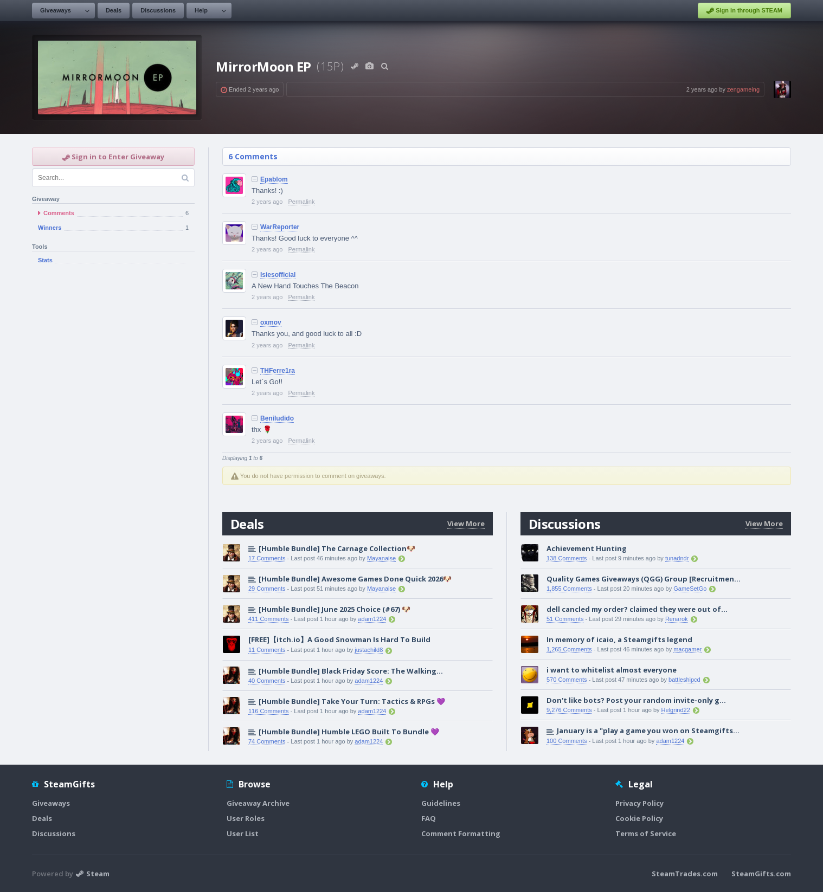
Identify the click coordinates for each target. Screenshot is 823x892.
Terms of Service (645, 833)
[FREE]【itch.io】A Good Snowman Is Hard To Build (339, 639)
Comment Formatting (460, 833)
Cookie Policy (639, 818)
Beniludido (277, 418)
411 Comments (268, 619)
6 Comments (253, 156)
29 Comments (266, 588)
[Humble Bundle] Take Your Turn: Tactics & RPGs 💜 (352, 701)
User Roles (246, 818)
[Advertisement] (113, 448)
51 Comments (564, 619)
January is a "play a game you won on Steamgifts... (648, 730)
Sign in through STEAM (744, 11)
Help (201, 10)
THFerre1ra (277, 370)
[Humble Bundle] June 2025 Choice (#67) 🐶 (334, 609)
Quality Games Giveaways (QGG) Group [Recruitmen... (643, 579)
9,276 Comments (569, 710)
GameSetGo (689, 588)
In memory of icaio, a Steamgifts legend (619, 639)
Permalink (301, 201)
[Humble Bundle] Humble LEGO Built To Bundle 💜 (349, 731)
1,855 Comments (569, 588)
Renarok (676, 619)
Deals (113, 10)
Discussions (158, 10)
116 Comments (268, 711)
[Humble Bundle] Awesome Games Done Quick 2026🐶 (355, 579)
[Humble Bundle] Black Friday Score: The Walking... (351, 671)
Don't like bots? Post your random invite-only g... (636, 700)
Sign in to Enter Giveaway (113, 156)
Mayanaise (381, 558)
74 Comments (266, 741)
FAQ (428, 818)
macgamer (687, 649)
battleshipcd (684, 679)
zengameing (743, 89)
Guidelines (440, 803)
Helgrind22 (675, 710)
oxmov (270, 322)
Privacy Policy (639, 803)
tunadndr (677, 558)
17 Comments (266, 558)
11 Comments (266, 650)
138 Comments (566, 558)
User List (243, 833)
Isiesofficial (277, 275)
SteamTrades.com (685, 873)
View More (466, 523)
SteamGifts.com (761, 873)
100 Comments (566, 741)
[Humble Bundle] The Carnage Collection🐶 (337, 548)
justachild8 (369, 650)
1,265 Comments (569, 649)
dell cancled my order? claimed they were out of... (637, 609)
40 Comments (266, 680)
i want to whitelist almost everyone (611, 670)
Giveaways (55, 10)
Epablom (274, 179)
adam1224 (372, 619)
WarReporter (279, 227)
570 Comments (566, 679)
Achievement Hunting (586, 548)
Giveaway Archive (258, 803)
